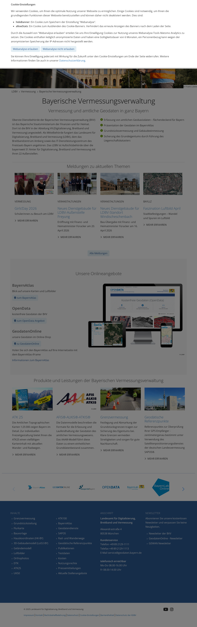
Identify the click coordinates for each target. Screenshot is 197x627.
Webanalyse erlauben (25, 49)
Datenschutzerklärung (72, 60)
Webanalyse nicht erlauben (58, 49)
